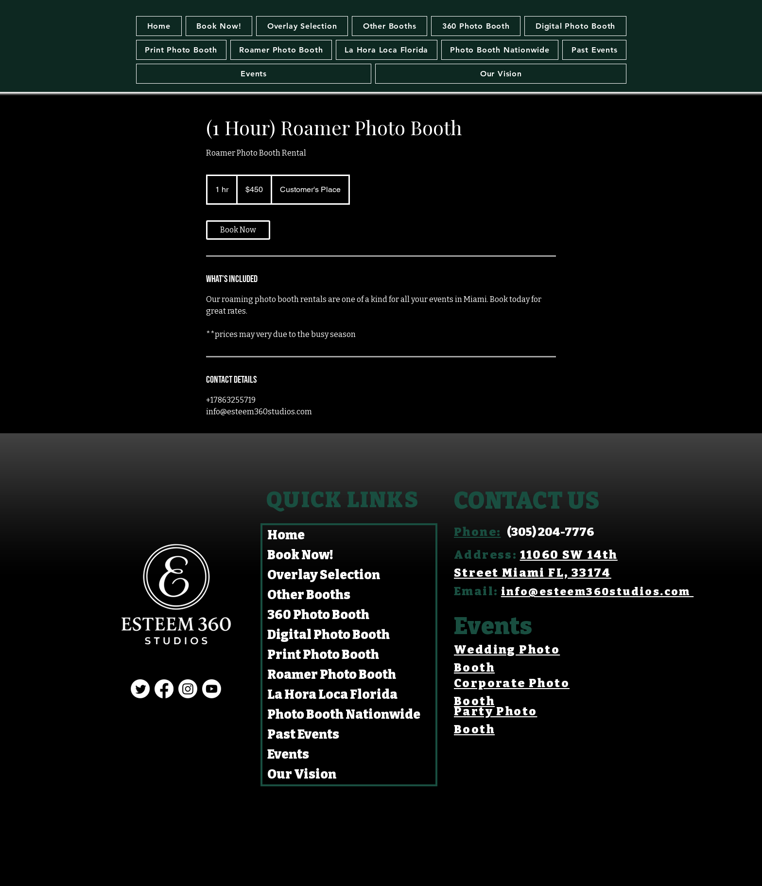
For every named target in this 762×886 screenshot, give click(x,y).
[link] (238, 230)
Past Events (303, 734)
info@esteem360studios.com (597, 591)
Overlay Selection (323, 575)
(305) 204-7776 (550, 532)
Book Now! (300, 555)
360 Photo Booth (318, 614)
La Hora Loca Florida (332, 694)
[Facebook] (164, 688)
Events (288, 754)
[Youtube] (211, 688)
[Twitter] (140, 688)
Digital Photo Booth (328, 634)
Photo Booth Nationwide (343, 714)
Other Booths (308, 594)
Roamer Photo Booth (331, 674)
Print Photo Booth (323, 654)
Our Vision (301, 774)
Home (286, 535)
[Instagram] (187, 688)
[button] (389, 26)
